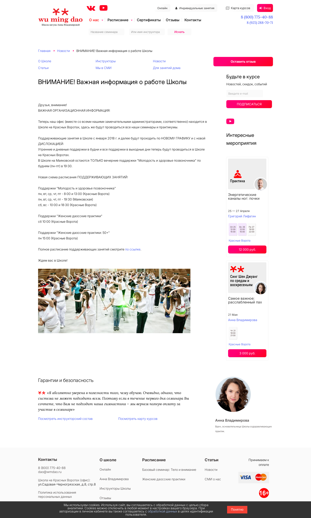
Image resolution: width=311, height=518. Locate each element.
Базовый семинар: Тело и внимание (169, 470)
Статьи (43, 68)
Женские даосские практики (163, 479)
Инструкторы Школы (115, 488)
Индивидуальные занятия (194, 8)
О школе (108, 460)
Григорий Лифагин (242, 216)
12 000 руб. (247, 249)
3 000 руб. (247, 353)
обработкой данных (162, 511)
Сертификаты (149, 20)
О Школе (44, 61)
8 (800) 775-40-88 (257, 16)
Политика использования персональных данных (57, 494)
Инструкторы (106, 61)
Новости (63, 51)
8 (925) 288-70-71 (260, 22)
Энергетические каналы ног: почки (244, 196)
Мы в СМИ (103, 68)
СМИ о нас (213, 479)
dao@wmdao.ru (49, 472)
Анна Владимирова (242, 320)
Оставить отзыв (243, 61)
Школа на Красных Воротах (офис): (64, 480)
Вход (265, 8)
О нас (94, 20)
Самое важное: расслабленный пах (245, 300)
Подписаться (249, 104)
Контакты (192, 20)
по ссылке (132, 249)
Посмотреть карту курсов (137, 419)
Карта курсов (238, 8)
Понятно (237, 509)
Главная (44, 51)
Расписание (118, 20)
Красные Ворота (240, 240)
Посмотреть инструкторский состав (65, 419)
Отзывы (172, 20)
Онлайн (162, 8)
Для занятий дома (166, 68)
